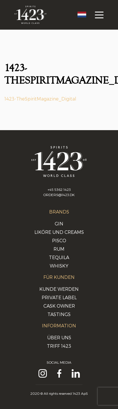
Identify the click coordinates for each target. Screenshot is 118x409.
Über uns (59, 337)
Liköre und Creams (59, 232)
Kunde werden (59, 289)
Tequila (59, 257)
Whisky (59, 265)
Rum (59, 249)
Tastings (59, 314)
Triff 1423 (59, 346)
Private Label (59, 297)
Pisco (59, 240)
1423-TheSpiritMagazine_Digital (40, 98)
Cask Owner (59, 305)
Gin (59, 223)
